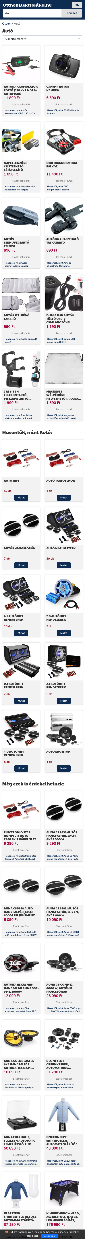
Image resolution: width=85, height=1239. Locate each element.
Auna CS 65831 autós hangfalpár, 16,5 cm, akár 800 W (62, 911)
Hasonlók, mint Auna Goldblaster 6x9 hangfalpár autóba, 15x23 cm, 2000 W (19, 1087)
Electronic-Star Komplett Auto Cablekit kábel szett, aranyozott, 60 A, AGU (21, 839)
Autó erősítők (58, 751)
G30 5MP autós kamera (57, 88)
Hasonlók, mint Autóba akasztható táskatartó (59, 264)
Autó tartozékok (60, 480)
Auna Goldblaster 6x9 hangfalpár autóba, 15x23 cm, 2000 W (19, 1066)
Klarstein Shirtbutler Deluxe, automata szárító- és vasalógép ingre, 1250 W (21, 1220)
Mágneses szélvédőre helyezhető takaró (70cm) (62, 396)
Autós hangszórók (19, 548)
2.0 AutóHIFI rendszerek (56, 618)
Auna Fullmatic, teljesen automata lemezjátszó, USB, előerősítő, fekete (19, 1142)
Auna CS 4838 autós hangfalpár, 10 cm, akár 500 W (61, 835)
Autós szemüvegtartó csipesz (16, 242)
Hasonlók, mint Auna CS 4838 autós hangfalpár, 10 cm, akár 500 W (62, 859)
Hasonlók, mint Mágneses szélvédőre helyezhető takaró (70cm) (61, 418)
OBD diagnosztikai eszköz (61, 164)
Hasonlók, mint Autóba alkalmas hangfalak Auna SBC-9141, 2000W (21, 1011)
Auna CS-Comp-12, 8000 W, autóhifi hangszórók (60, 987)
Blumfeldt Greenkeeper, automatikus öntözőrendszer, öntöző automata (61, 1068)
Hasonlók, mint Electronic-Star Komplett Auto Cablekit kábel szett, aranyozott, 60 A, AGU (20, 859)
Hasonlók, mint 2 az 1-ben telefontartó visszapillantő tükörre (18, 418)
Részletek (32, 1236)
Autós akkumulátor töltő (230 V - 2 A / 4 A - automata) (21, 89)
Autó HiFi (11, 480)
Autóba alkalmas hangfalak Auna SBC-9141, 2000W (21, 987)
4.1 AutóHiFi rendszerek (13, 618)
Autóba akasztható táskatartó (62, 240)
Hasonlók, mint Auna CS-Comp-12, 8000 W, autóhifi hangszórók (63, 1010)
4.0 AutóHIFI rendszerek (14, 753)
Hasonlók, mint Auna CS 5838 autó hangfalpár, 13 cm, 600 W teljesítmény (20, 935)
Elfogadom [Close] (49, 1236)
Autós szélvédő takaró (16, 317)
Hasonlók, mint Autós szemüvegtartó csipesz (16, 264)
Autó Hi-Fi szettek (61, 548)
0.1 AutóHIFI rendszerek (13, 685)
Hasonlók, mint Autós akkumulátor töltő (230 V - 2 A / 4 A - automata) (21, 113)
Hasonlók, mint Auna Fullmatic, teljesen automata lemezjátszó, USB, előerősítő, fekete (21, 1164)
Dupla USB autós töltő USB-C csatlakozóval (60, 318)
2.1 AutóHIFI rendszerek (56, 685)
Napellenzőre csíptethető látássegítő (15, 166)
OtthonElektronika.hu (27, 5)
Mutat (21, 497)
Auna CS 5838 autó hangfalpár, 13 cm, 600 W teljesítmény (19, 911)
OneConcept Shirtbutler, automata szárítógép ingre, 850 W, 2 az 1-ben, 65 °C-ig (63, 1144)
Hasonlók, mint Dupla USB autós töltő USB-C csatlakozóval (61, 342)
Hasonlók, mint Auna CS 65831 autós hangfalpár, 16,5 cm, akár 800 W (63, 935)
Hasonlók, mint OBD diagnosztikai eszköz (58, 188)
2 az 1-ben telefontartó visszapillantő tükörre (16, 396)
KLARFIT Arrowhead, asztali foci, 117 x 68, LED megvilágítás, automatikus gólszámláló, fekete (63, 1220)
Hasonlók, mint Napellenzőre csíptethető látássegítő (19, 188)
